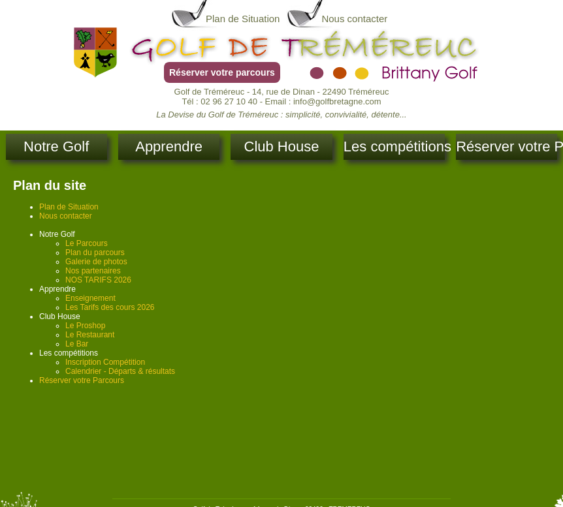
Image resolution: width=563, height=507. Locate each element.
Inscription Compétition (105, 362)
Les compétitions (394, 146)
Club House (281, 146)
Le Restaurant (89, 334)
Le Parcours (86, 243)
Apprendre (168, 146)
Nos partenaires (93, 270)
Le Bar (76, 343)
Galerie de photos (96, 261)
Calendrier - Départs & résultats (120, 371)
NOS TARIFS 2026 (98, 279)
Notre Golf (56, 146)
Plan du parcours (95, 252)
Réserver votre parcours (222, 72)
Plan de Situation (243, 18)
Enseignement (90, 298)
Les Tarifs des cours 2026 (110, 307)
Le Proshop (85, 325)
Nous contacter (354, 18)
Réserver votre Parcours (506, 146)
